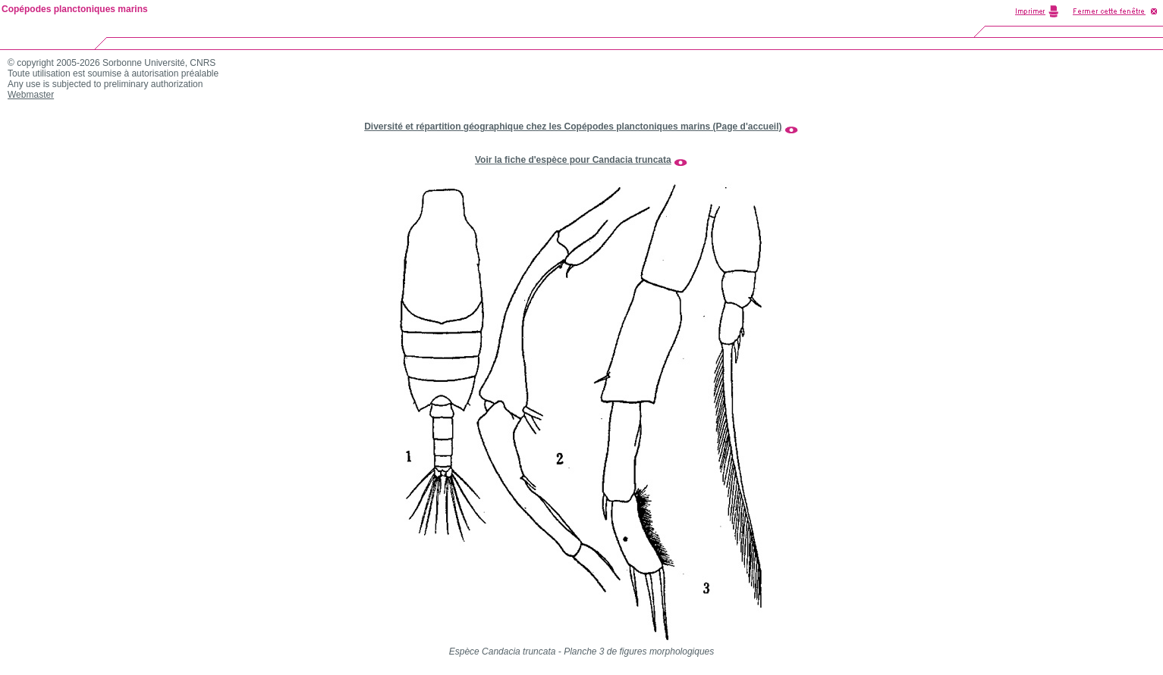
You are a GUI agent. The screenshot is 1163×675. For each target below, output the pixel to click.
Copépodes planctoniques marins (75, 9)
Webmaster (31, 94)
